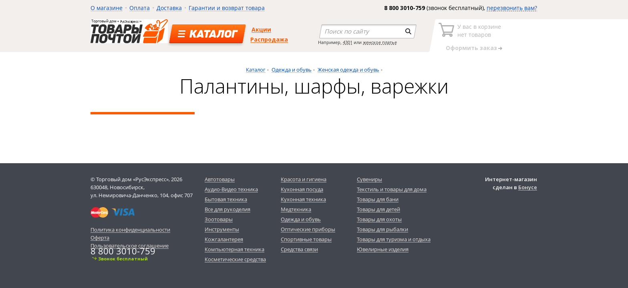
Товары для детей (378, 209)
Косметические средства (235, 259)
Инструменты (222, 229)
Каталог (256, 69)
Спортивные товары (306, 239)
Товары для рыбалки (382, 229)
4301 (347, 42)
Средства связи (299, 249)
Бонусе (527, 187)
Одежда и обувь (292, 69)
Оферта (100, 237)
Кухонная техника (303, 199)
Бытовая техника (226, 199)
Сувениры (369, 179)
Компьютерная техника (234, 249)
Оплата (139, 8)
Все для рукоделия (227, 209)
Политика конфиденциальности (130, 229)
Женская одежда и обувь (348, 69)
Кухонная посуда (302, 189)
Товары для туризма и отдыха (394, 239)
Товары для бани (378, 199)
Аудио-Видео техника (231, 189)
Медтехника (296, 209)
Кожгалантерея (224, 239)
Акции (261, 29)
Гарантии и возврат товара (227, 8)
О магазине (107, 8)
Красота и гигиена (303, 179)
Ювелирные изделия (383, 249)
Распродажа (269, 39)
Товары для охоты (379, 219)
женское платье (380, 42)
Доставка (169, 8)
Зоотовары (219, 219)
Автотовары (220, 179)
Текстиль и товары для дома (392, 189)
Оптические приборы (308, 229)
